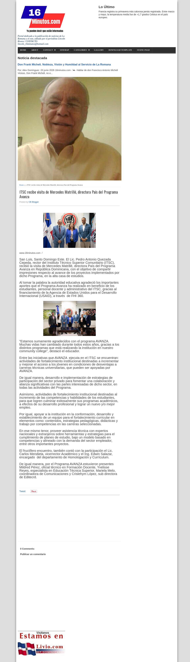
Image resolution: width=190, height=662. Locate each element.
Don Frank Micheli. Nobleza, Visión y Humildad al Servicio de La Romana (64, 64)
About (34, 50)
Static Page (143, 50)
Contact (48, 50)
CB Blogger (34, 202)
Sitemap (64, 50)
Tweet (22, 491)
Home (23, 50)
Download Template (120, 50)
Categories (80, 50)
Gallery (99, 50)
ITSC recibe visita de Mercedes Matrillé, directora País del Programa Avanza (68, 194)
